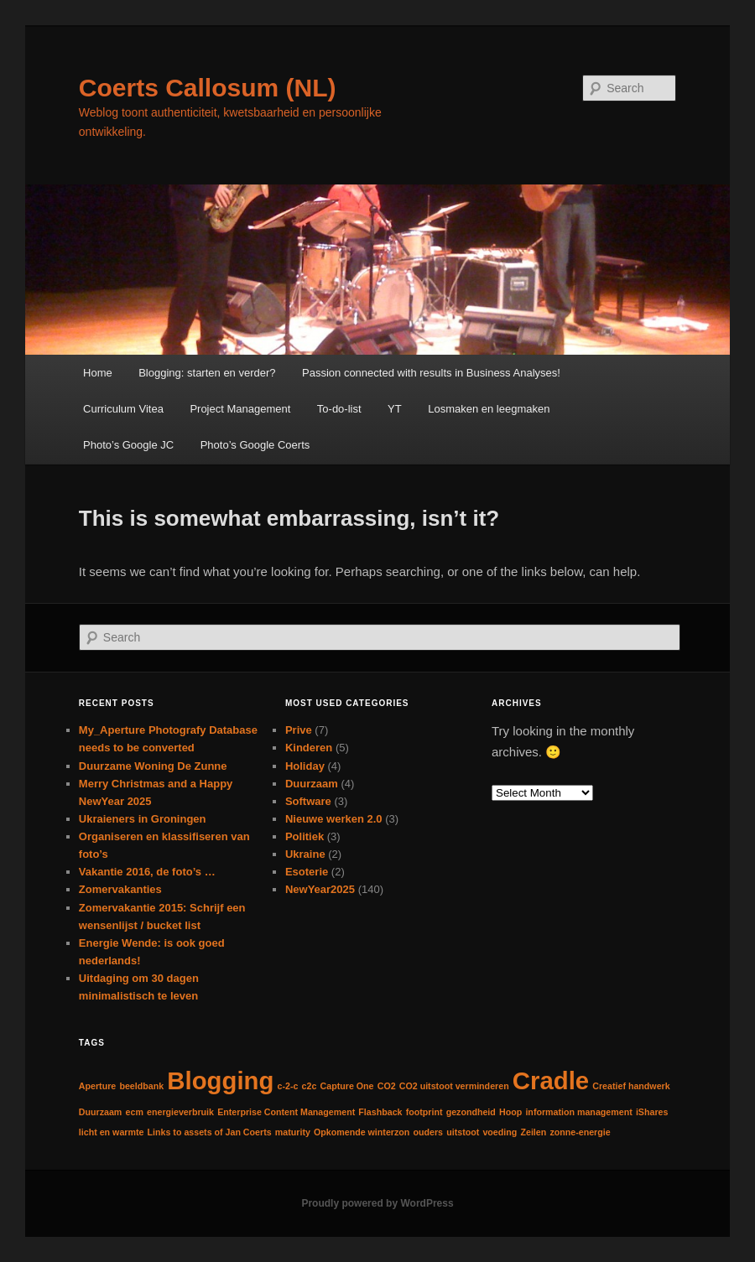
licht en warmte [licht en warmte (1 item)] (111, 1132)
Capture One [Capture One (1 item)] (347, 1086)
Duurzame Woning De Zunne (153, 766)
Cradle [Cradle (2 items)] (551, 1080)
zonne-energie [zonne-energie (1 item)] (579, 1132)
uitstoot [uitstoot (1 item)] (462, 1132)
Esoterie (306, 871)
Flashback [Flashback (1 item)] (380, 1112)
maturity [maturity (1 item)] (292, 1132)
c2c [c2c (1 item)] (309, 1086)
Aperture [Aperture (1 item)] (97, 1086)
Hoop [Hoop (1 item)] (510, 1112)
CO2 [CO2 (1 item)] (387, 1086)
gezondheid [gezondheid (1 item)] (471, 1112)
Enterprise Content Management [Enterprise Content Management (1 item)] (286, 1112)
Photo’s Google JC (128, 445)
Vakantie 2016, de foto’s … (147, 871)
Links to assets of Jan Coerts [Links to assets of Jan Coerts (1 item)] (210, 1132)
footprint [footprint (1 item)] (424, 1112)
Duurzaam (311, 783)
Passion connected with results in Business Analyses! (431, 372)
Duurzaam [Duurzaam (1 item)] (100, 1112)
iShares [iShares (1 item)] (652, 1112)
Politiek (304, 836)
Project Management (240, 408)
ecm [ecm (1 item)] (134, 1112)
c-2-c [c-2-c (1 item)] (288, 1086)
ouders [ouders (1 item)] (428, 1132)
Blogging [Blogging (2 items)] (220, 1080)
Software (308, 801)
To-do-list (339, 408)
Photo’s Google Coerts (255, 445)
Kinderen (308, 747)
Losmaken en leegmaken (488, 408)
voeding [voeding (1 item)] (499, 1132)
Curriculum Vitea (123, 408)
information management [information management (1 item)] (578, 1112)
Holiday (305, 766)
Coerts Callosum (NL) (207, 87)
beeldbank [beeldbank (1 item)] (141, 1086)
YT (395, 408)
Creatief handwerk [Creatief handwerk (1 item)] (630, 1086)
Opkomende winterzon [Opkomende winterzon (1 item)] (361, 1132)
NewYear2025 (320, 889)
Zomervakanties (120, 889)
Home (97, 372)
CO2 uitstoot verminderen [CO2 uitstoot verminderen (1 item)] (454, 1086)
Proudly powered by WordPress (377, 1203)
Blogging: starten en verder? (206, 372)
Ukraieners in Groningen (142, 819)
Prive (298, 730)
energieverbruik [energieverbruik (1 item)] (180, 1112)
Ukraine (305, 854)
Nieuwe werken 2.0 (334, 819)
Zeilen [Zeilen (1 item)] (533, 1132)
